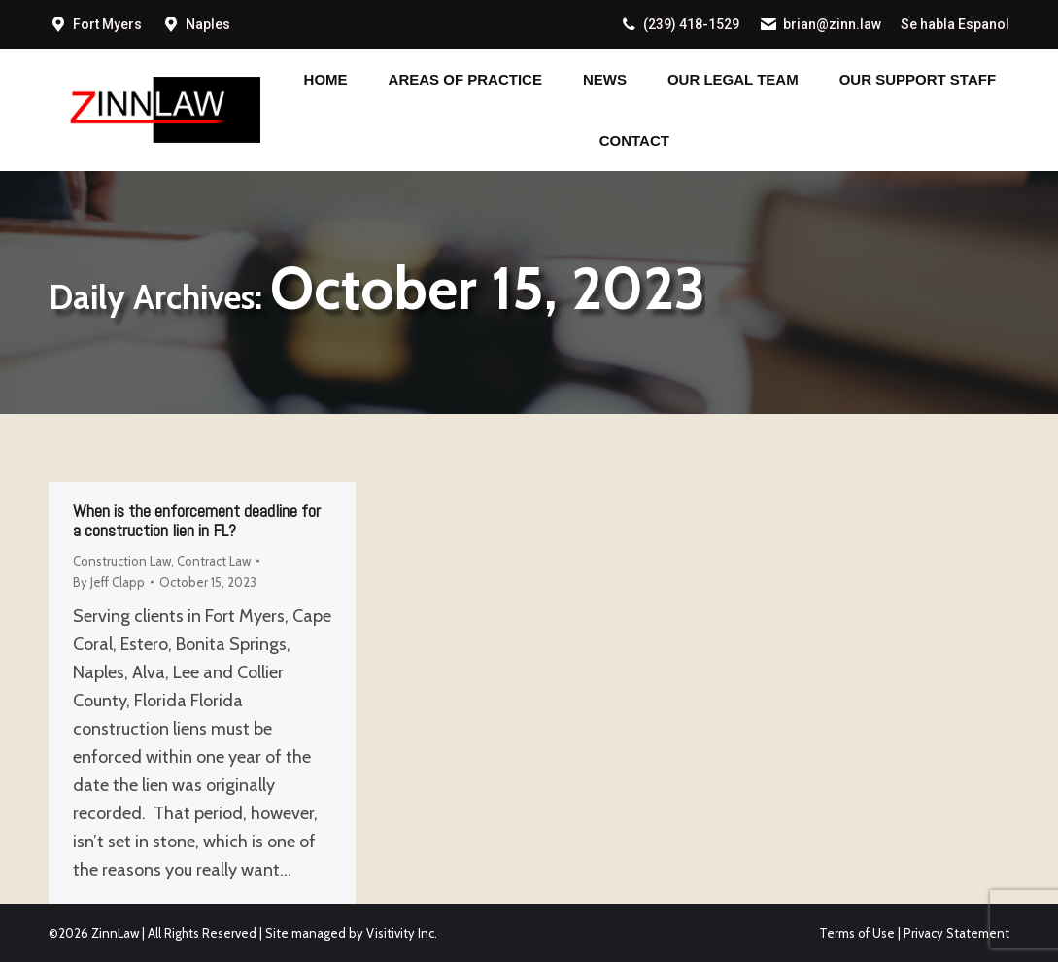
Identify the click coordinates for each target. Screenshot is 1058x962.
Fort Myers (107, 24)
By (109, 582)
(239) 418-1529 (679, 24)
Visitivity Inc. (401, 933)
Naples (208, 24)
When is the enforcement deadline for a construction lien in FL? (197, 520)
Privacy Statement (956, 933)
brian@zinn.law (820, 24)
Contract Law (214, 560)
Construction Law (122, 560)
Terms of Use (857, 933)
